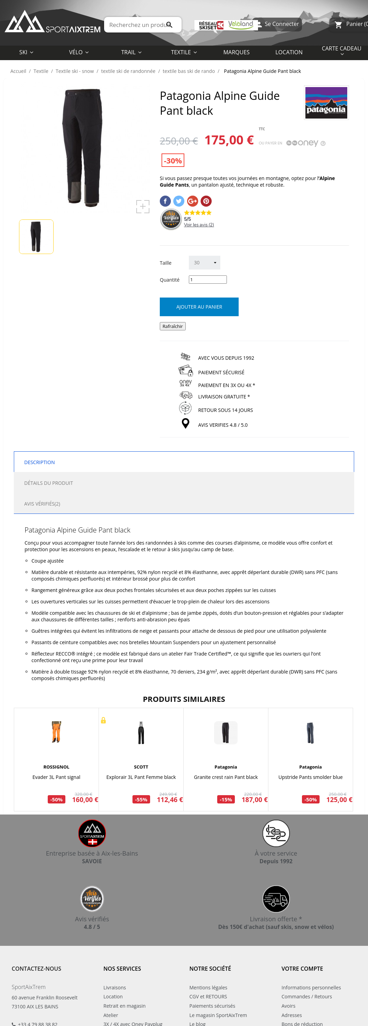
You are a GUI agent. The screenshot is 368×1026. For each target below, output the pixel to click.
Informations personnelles (311, 987)
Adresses (292, 1015)
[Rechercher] (143, 24)
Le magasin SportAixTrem (218, 1015)
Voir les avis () (199, 225)
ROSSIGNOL (56, 766)
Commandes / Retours (307, 996)
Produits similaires (184, 699)
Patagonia (225, 766)
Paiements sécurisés (213, 1006)
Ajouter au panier (199, 306)
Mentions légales (209, 987)
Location (113, 996)
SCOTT (141, 766)
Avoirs (288, 1006)
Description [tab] (39, 462)
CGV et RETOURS (208, 996)
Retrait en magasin (124, 1006)
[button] (184, 52)
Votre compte (302, 968)
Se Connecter (277, 24)
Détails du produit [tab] (48, 483)
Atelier (110, 1015)
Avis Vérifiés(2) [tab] (42, 503)
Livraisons (114, 987)
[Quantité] (208, 279)
